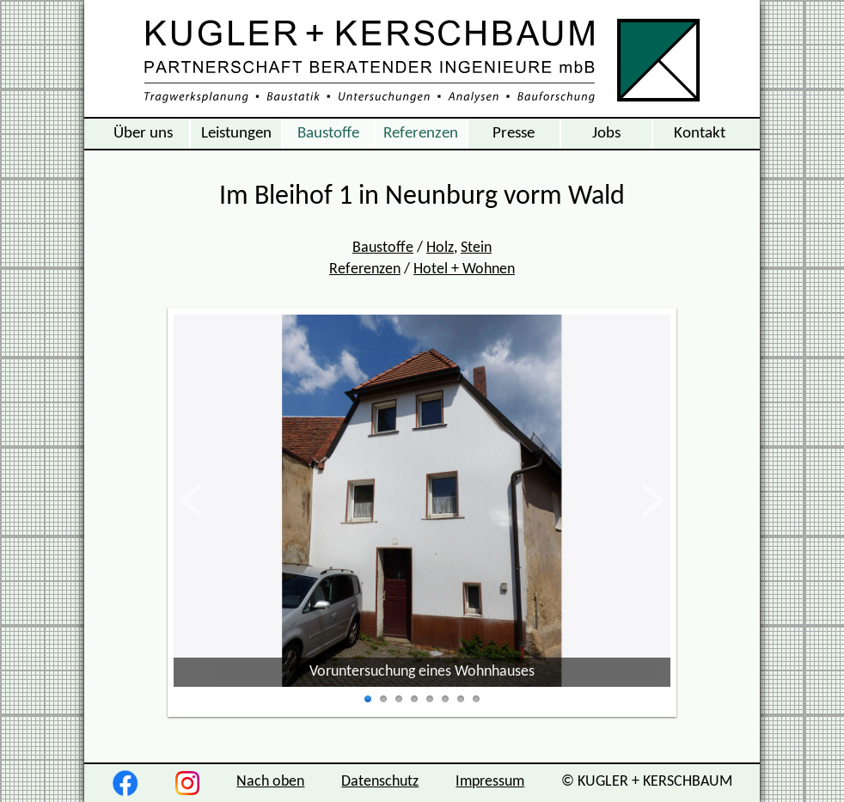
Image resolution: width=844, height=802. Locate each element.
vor (653, 500)
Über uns (143, 133)
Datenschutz (380, 781)
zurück (204, 500)
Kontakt (699, 133)
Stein (476, 248)
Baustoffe (328, 133)
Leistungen (236, 133)
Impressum (490, 781)
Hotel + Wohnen (464, 269)
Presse (513, 133)
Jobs (606, 133)
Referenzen (420, 133)
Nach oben (270, 781)
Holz (440, 248)
